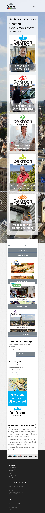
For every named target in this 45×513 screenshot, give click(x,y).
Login (10, 509)
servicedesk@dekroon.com (17, 374)
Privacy (10, 472)
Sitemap (11, 477)
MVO (10, 473)
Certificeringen (12, 469)
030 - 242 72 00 (16, 372)
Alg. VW (11, 470)
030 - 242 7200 (33, 1)
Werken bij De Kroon (14, 475)
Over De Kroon (12, 467)
